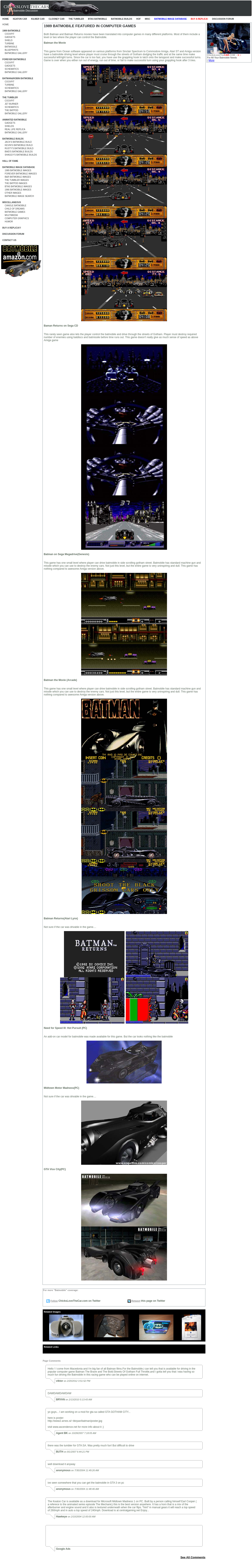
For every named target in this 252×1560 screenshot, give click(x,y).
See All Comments (192, 1557)
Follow (54, 1301)
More (211, 60)
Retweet (136, 1301)
